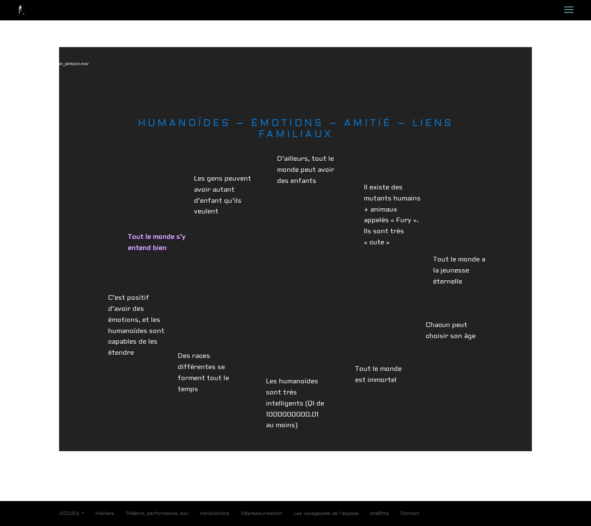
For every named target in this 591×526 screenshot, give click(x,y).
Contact (409, 513)
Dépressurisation (261, 513)
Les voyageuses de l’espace (326, 513)
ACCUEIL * (71, 513)
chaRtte (379, 513)
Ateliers (104, 513)
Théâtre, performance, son (157, 513)
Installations (214, 513)
